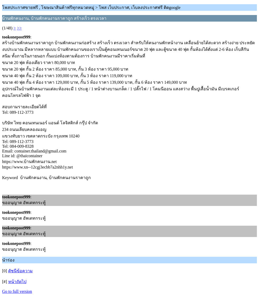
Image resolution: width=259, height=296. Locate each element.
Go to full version (17, 291)
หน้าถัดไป (17, 281)
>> (19, 28)
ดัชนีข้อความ (20, 271)
